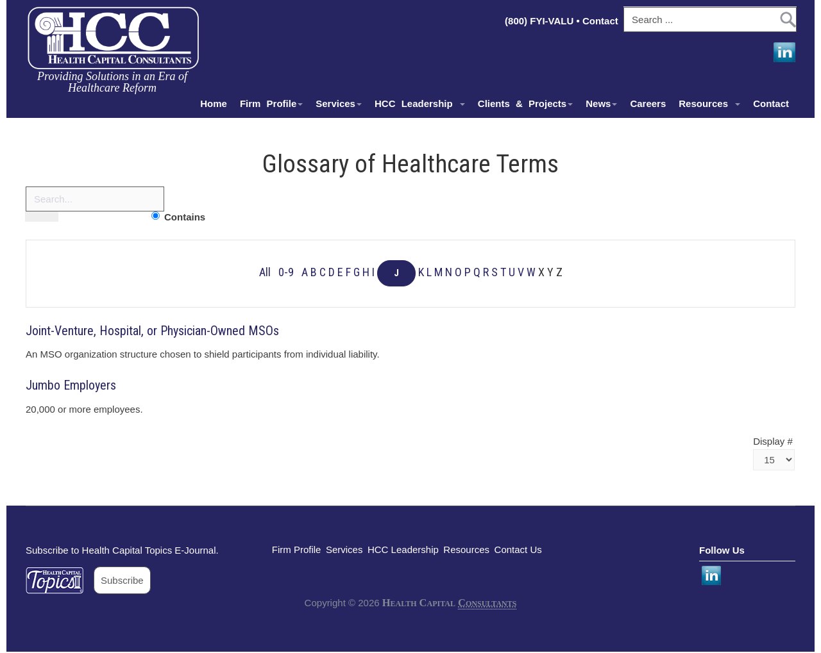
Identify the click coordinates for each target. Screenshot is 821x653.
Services (339, 103)
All (265, 272)
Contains (184, 216)
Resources (709, 103)
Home (213, 103)
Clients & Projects (525, 103)
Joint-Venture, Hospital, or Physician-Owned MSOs (152, 330)
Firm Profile (271, 103)
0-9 (286, 272)
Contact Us (518, 549)
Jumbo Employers (71, 385)
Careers (648, 103)
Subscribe (122, 580)
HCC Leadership (420, 103)
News (601, 103)
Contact (601, 20)
